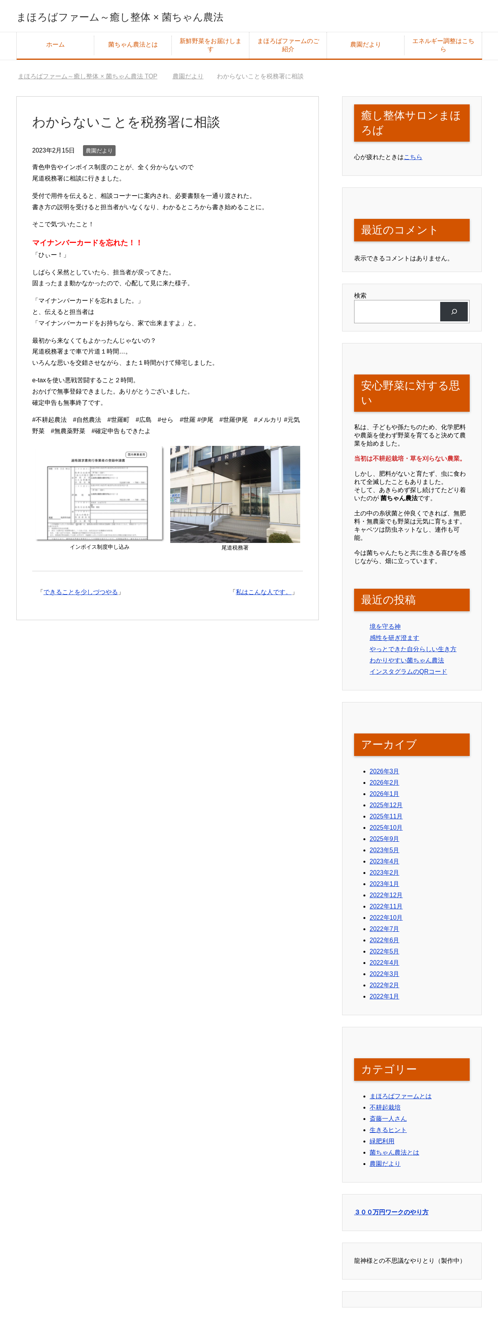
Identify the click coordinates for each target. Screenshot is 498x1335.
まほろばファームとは (401, 1099)
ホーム (55, 47)
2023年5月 (384, 853)
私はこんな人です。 (264, 594)
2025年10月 (386, 830)
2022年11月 (386, 909)
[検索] (454, 314)
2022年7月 (384, 931)
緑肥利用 (382, 1144)
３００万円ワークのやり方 (391, 1215)
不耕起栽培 (385, 1110)
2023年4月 (384, 864)
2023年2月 (384, 875)
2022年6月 (384, 943)
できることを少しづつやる (80, 594)
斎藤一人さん (388, 1121)
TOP (87, 79)
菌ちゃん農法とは (133, 47)
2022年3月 (384, 976)
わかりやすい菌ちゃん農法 (407, 663)
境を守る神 (385, 629)
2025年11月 (386, 819)
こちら (413, 159)
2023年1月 (384, 886)
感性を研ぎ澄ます (394, 640)
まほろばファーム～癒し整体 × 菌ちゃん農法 (159, 17)
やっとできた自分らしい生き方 (413, 651)
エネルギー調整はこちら (443, 47)
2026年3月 (384, 774)
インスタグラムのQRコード (408, 674)
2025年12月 (386, 807)
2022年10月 (386, 920)
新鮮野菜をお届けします (211, 47)
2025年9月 (384, 841)
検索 (360, 298)
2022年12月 (386, 898)
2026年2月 (384, 785)
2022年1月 (384, 999)
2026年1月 (384, 796)
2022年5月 (384, 954)
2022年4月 (384, 965)
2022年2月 (384, 988)
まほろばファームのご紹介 (288, 47)
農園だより (365, 47)
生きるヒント (388, 1132)
